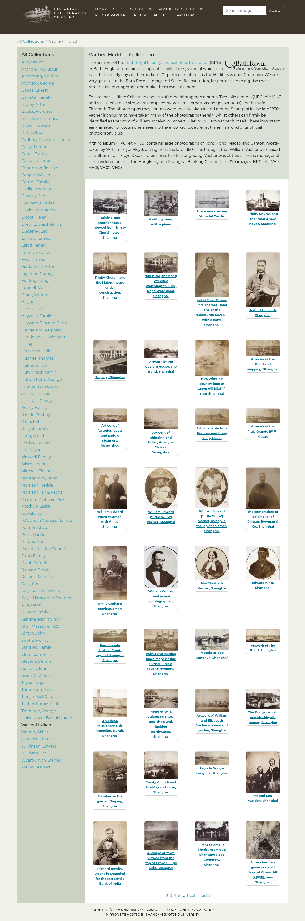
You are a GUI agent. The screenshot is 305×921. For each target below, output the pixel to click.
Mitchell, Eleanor (37, 471)
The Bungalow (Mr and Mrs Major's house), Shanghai (263, 717)
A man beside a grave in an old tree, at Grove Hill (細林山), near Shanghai (263, 872)
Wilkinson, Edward (39, 746)
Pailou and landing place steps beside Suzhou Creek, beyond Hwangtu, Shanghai (161, 664)
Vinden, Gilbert (35, 732)
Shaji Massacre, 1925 (40, 626)
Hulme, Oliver (34, 365)
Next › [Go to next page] (192, 895)
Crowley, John (34, 196)
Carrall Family (34, 154)
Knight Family (34, 429)
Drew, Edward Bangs (41, 224)
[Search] (244, 10)
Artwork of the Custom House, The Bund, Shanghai (161, 367)
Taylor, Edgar (33, 682)
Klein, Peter (32, 421)
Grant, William (35, 295)
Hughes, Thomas (37, 358)
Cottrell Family (35, 182)
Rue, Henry (31, 605)
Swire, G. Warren (37, 675)
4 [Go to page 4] (175, 895)
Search (275, 10)
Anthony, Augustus (39, 69)
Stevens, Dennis (36, 661)
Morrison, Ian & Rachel (42, 492)
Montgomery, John (39, 478)
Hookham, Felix (36, 351)
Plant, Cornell (34, 562)
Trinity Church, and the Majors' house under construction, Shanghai (110, 287)
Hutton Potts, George (41, 379)
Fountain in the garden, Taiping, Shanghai (110, 801)
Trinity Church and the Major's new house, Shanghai (263, 219)
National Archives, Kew (43, 499)
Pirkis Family (33, 556)
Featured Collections (181, 9)
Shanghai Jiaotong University (172, 914)
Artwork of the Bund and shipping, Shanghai (263, 364)
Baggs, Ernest (34, 90)
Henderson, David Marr (43, 337)
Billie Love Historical (40, 118)
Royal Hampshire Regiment (47, 598)
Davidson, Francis (38, 210)
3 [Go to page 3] (171, 895)
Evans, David (33, 259)
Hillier (26, 344)
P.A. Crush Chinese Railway (47, 520)
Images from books (39, 386)
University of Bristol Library (46, 718)
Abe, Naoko (32, 62)
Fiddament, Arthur (39, 266)
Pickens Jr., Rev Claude (43, 548)
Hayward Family (36, 316)
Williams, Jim (34, 753)
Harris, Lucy (32, 309)
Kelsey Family (34, 407)
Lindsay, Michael (37, 443)
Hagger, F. (31, 302)
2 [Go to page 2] (167, 895)
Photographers (111, 15)
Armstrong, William (40, 76)
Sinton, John (33, 633)
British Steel (32, 132)
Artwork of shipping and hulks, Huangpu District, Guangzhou (161, 442)
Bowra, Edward (35, 125)
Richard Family (35, 570)
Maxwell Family (36, 457)
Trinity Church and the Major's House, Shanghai (161, 787)
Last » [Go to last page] (205, 895)
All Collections (136, 9)
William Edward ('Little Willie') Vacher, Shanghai (161, 517)
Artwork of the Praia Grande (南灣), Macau (262, 431)
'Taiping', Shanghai (110, 377)
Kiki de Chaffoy (35, 414)
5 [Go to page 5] (179, 895)
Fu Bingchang (35, 280)
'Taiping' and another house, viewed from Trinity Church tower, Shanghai (110, 227)
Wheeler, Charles (37, 739)
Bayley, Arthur (34, 104)
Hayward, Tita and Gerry (44, 323)
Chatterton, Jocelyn (39, 168)
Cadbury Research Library (45, 139)
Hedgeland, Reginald (41, 330)
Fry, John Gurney (37, 273)
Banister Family (36, 97)
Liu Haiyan (31, 450)
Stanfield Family (36, 647)
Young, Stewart (35, 767)
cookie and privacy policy (190, 909)
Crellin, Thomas (36, 189)
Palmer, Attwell (36, 527)
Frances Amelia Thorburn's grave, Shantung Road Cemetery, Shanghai (212, 854)
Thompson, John (37, 689)
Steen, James (34, 654)
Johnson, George (37, 400)
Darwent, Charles (37, 203)
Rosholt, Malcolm (37, 577)
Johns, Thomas (35, 393)
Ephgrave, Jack (35, 252)
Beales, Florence (36, 111)
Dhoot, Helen (34, 217)
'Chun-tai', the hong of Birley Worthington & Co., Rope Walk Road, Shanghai (161, 286)
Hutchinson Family (39, 372)
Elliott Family (33, 245)
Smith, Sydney (35, 640)
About (159, 15)
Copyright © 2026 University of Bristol (124, 909)
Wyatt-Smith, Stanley (41, 760)
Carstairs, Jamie (36, 160)
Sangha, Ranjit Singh (41, 619)
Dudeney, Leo (34, 231)
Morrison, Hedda (37, 485)
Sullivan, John (34, 668)
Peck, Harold (33, 534)
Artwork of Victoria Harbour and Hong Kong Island (212, 433)
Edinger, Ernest (36, 238)
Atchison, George (37, 83)
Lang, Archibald (36, 435)
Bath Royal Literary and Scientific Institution (167, 62)
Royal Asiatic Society (40, 591)
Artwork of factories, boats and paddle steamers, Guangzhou (110, 435)
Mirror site (116, 914)
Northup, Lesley (36, 506)
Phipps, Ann (33, 541)
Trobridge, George (38, 711)
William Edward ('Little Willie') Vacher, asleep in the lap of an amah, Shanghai (212, 521)
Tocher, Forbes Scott (40, 704)
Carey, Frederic (35, 146)
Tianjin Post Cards (38, 696)
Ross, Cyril (31, 584)
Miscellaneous (34, 464)
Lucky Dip (104, 9)
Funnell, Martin (35, 287)
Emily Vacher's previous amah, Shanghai (110, 609)
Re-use (140, 15)
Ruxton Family (35, 612)
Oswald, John (34, 513)
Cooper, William (36, 175)
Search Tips (183, 15)
